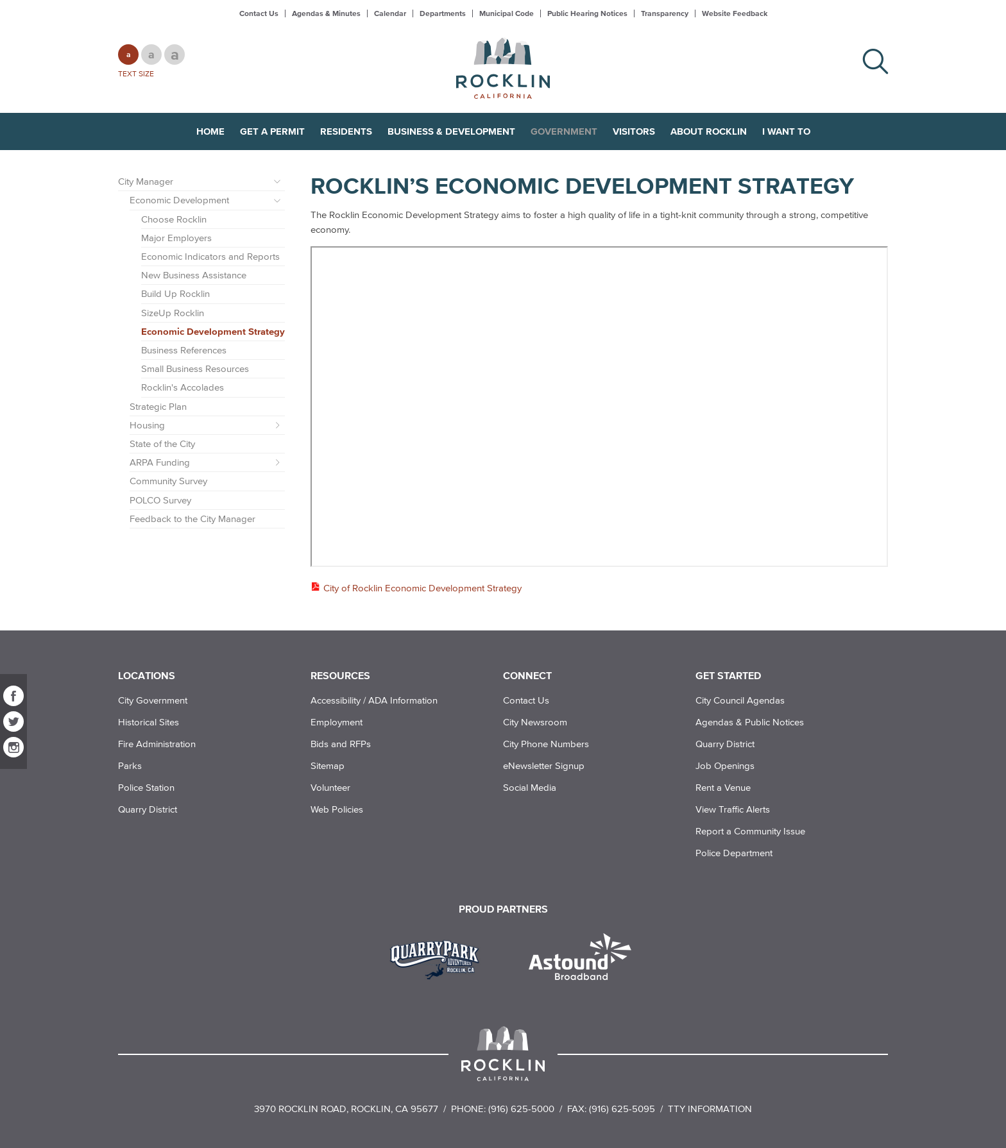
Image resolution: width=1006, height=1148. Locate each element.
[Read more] (439, 958)
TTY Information (710, 1108)
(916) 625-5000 (521, 1108)
